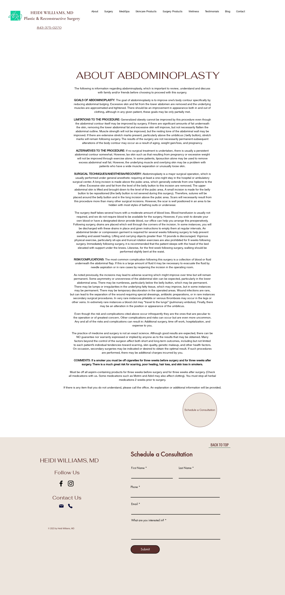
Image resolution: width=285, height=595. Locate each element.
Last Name (185, 468)
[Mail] (61, 506)
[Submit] (145, 549)
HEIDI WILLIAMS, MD (51, 12)
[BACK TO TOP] (219, 445)
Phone (134, 487)
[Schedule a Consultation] (200, 410)
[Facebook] (61, 483)
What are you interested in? (147, 520)
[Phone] (70, 506)
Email (134, 504)
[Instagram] (71, 483)
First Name (137, 468)
